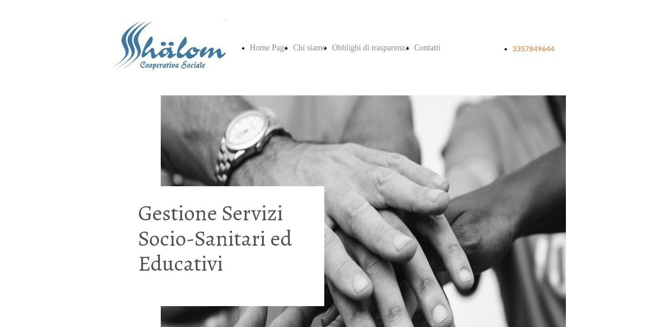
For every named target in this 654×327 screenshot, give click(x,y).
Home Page (268, 47)
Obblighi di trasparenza (370, 47)
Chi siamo (310, 47)
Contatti (427, 47)
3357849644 (533, 48)
